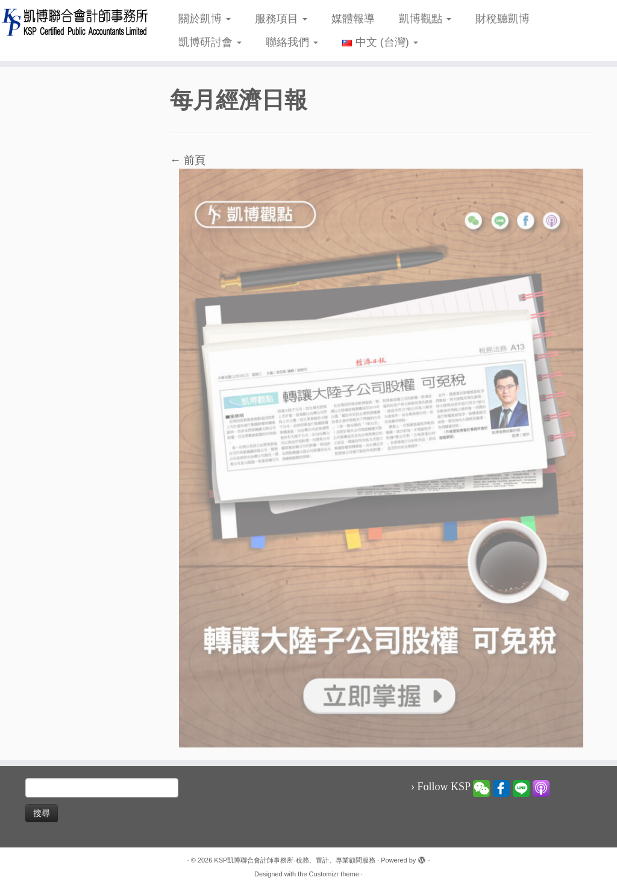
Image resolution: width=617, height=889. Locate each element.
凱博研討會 (210, 42)
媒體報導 (353, 19)
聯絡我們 (292, 42)
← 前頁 (187, 160)
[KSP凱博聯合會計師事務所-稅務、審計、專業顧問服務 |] (72, 22)
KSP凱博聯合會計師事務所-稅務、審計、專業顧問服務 (294, 860)
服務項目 (281, 19)
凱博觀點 (425, 19)
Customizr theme (334, 874)
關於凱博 (204, 19)
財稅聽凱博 (502, 19)
